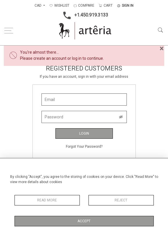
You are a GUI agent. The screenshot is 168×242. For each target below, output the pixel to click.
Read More (47, 200)
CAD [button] (38, 5)
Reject (121, 200)
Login (84, 133)
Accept (84, 221)
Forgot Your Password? (84, 147)
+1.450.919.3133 (84, 15)
